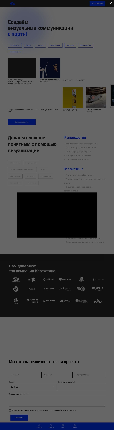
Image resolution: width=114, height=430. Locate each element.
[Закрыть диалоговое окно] (111, 3)
